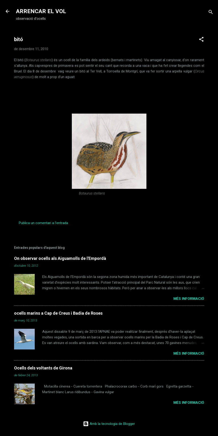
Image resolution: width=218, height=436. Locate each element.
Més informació (188, 299)
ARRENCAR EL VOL (41, 11)
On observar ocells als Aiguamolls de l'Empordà (60, 258)
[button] (201, 40)
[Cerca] (211, 13)
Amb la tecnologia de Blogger (109, 424)
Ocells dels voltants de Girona (43, 367)
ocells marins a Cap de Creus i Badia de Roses (58, 313)
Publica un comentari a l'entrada (43, 223)
